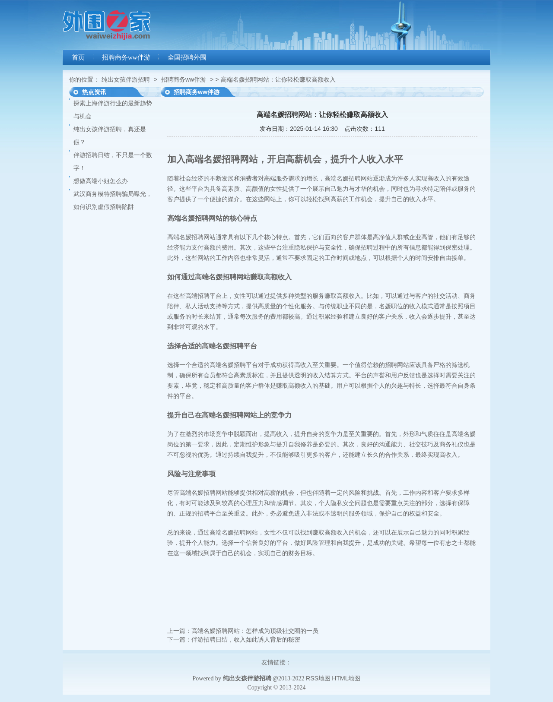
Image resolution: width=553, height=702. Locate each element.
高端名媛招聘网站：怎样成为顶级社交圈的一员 (254, 630)
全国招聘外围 (187, 57)
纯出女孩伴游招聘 (126, 79)
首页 (78, 57)
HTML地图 (346, 678)
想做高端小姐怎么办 (100, 180)
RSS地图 (318, 678)
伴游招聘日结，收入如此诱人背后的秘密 (245, 639)
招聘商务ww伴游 (126, 57)
